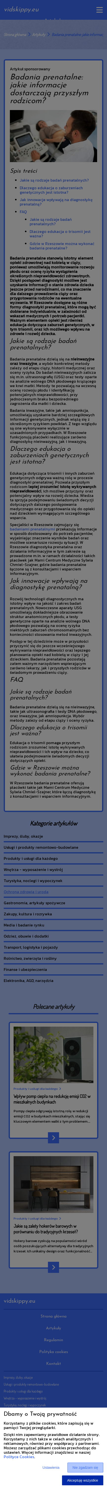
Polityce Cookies (19, 1457)
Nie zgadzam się (85, 1468)
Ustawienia (51, 1468)
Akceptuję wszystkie (82, 1480)
